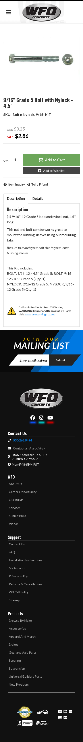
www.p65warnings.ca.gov (40, 314)
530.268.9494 (22, 440)
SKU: (7, 114)
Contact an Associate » (29, 448)
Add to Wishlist (54, 170)
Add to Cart (55, 159)
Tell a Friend (39, 184)
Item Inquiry (16, 184)
